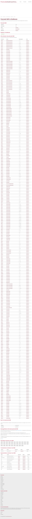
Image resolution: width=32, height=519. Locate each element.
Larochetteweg (8, 238)
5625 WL (2, 394)
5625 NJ (2, 269)
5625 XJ (2, 412)
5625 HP (2, 201)
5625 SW (2, 350)
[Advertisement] (16, 10)
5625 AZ (2, 68)
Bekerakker (7, 381)
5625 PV (2, 307)
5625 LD (2, 233)
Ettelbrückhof (8, 282)
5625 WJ (2, 391)
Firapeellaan (7, 195)
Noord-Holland (2, 484)
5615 (25, 442)
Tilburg (1, 500)
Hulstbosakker (8, 375)
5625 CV (2, 121)
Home (20, 1)
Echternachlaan (8, 202)
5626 (17, 443)
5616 (27, 442)
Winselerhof (7, 254)
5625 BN (2, 86)
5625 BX (2, 96)
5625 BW (2, 95)
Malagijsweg (7, 189)
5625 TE (2, 354)
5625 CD (2, 102)
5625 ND (2, 263)
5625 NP (2, 276)
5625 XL (2, 415)
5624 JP (19, 463)
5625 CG (2, 105)
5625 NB (2, 260)
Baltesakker (7, 351)
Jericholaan (7, 354)
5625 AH (2, 49)
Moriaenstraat (8, 139)
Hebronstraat (8, 297)
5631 (27, 443)
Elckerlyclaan (8, 148)
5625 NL (2, 272)
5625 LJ (2, 239)
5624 (12, 443)
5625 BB (2, 71)
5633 (4, 445)
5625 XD (2, 406)
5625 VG (2, 363)
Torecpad (7, 157)
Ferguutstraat (8, 127)
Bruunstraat (7, 167)
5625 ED (2, 136)
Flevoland (2, 477)
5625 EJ (2, 142)
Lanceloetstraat (8, 95)
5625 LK (2, 241)
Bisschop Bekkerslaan (9, 307)
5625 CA (2, 98)
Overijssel (2, 485)
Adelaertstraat (8, 186)
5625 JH (2, 211)
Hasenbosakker (8, 418)
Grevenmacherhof (8, 251)
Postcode (9, 1)
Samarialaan (8, 310)
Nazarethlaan (8, 298)
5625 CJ (2, 108)
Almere (1, 499)
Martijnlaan (7, 123)
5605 (12, 442)
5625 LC (2, 232)
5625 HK (2, 195)
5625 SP (2, 347)
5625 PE (2, 289)
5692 (22, 445)
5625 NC (2, 261)
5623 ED (19, 460)
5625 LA (2, 229)
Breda (1, 502)
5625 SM (2, 344)
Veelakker (7, 391)
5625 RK (2, 320)
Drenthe (2, 476)
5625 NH (2, 267)
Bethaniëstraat (8, 294)
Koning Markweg (8, 158)
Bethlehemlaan (8, 291)
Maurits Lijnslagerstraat (9, 80)
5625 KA (2, 213)
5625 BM (2, 84)
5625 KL (2, 226)
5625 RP (2, 326)
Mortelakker (7, 385)
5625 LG (2, 236)
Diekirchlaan (7, 49)
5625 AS (2, 61)
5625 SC (2, 335)
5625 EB (2, 133)
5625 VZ (2, 382)
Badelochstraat (8, 70)
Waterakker (7, 394)
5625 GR (2, 179)
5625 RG (2, 316)
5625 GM (2, 174)
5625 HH (2, 192)
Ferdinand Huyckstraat (9, 115)
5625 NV (2, 282)
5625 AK (2, 52)
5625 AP (2, 58)
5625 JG (2, 210)
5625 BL (2, 83)
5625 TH (2, 357)
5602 (6, 442)
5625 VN (2, 372)
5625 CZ (2, 126)
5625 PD (2, 288)
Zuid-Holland (2, 489)
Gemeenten (29, 1)
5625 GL (2, 173)
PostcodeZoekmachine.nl (8, 516)
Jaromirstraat (8, 130)
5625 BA (2, 70)
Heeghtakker (8, 348)
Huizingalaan (8, 180)
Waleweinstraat (8, 142)
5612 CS (19, 469)
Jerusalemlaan (8, 301)
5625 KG (2, 220)
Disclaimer (2, 514)
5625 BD (2, 74)
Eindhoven (17, 27)
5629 (25, 443)
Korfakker (7, 345)
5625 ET (2, 154)
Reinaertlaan (8, 170)
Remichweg (7, 241)
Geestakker (7, 403)
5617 (1, 443)
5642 (9, 445)
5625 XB (2, 403)
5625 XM (2, 416)
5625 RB (2, 310)
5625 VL (2, 369)
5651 (12, 445)
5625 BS (2, 90)
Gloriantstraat (8, 74)
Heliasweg (7, 90)
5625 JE (2, 208)
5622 (6, 443)
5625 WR (2, 397)
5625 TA (2, 351)
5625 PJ (2, 294)
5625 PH (2, 292)
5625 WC (2, 384)
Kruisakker (7, 335)
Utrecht (1, 486)
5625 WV (2, 400)
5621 (4, 443)
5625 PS (2, 304)
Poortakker (7, 344)
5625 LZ (2, 257)
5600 (1, 442)
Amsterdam (2, 492)
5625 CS (2, 118)
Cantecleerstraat (8, 177)
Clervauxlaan (8, 229)
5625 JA (2, 202)
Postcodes (24, 1)
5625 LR (2, 248)
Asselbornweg (8, 239)
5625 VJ (2, 366)
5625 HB (2, 185)
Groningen (2, 498)
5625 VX (2, 381)
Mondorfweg (8, 236)
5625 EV (2, 155)
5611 (14, 442)
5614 (22, 442)
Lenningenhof (8, 279)
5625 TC (2, 353)
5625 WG (2, 388)
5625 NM (2, 273)
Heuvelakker (8, 366)
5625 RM (2, 323)
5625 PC (2, 286)
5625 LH (2, 238)
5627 (19, 443)
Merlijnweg (7, 154)
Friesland (2, 478)
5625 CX (2, 124)
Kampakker (7, 359)
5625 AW (2, 65)
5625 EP (2, 149)
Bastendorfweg (8, 235)
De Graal (7, 126)
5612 (17, 442)
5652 (14, 445)
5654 (19, 445)
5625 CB (2, 99)
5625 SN (2, 345)
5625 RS (2, 329)
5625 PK (2, 295)
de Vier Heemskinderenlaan (9, 183)
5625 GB (2, 161)
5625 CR (2, 117)
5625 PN (2, 300)
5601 (4, 442)
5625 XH (2, 410)
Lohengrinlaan (8, 143)
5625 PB (2, 285)
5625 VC (2, 359)
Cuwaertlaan (8, 198)
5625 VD (2, 360)
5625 (14, 443)
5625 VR (2, 375)
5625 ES (2, 152)
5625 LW (2, 254)
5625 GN (2, 176)
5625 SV (2, 348)
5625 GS (2, 180)
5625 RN (2, 325)
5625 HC (2, 186)
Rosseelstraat (8, 192)
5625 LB (2, 230)
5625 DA (2, 127)
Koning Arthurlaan (8, 98)
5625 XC (2, 404)
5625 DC (2, 130)
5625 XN (2, 418)
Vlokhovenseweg (8, 397)
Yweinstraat (7, 152)
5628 (22, 443)
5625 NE (2, 264)
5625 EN (2, 148)
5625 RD (2, 313)
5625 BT (2, 92)
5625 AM (2, 55)
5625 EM (2, 146)
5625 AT (2, 62)
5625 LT (2, 251)
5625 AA (2, 40)
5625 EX (2, 158)
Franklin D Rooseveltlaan (9, 61)
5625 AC (2, 43)
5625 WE (2, 387)
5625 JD (2, 207)
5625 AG (19, 457)
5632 (1, 445)
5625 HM (2, 198)
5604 (9, 442)
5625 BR (2, 89)
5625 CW (2, 123)
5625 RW (2, 332)
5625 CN (2, 114)
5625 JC (2, 205)
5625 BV (2, 93)
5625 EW (2, 157)
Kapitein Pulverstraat (9, 114)
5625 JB (2, 204)
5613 (19, 442)
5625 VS (2, 376)
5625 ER (2, 151)
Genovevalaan (8, 52)
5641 (6, 445)
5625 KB (2, 214)
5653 (17, 445)
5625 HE (2, 189)
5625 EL (2, 145)
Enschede (2, 501)
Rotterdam (2, 493)
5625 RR (2, 328)
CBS (2, 438)
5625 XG (2, 409)
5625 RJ (2, 319)
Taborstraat (7, 332)
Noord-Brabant (2, 483)
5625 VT (2, 378)
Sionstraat (7, 328)
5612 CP (19, 466)
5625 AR (2, 59)
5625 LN (2, 245)
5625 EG (2, 139)
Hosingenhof (8, 269)
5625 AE (2, 46)
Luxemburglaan (8, 260)
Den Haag (2, 494)
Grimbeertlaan (8, 161)
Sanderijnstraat (8, 93)
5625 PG (2, 291)
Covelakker (7, 388)
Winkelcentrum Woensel (9, 40)
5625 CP (2, 115)
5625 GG (2, 167)
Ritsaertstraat (8, 136)
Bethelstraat (7, 322)
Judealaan (7, 317)
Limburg (2, 482)
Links (1, 513)
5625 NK (2, 270)
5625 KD (2, 217)
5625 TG (2, 356)
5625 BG (2, 77)
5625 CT (2, 120)
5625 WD (2, 385)
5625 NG (2, 266)
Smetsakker (7, 338)
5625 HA (2, 183)
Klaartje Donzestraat (8, 108)
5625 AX (2, 67)
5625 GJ (2, 170)
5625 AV (2, 64)
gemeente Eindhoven (19, 430)
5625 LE (2, 235)
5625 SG (2, 338)
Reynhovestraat (8, 117)
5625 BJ (2, 80)
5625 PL (2, 297)
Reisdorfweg (7, 233)
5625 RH (2, 317)
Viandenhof (7, 245)
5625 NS (2, 279)
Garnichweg (7, 264)
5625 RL (2, 322)
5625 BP (2, 87)
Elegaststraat (8, 121)
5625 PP (2, 301)
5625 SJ (2, 341)
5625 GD (2, 164)
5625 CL (2, 111)
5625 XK (2, 413)
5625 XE (2, 407)
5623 (9, 443)
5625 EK (2, 143)
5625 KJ (2, 223)
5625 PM (2, 298)
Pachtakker (7, 384)
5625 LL (2, 242)
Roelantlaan (7, 182)
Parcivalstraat (8, 155)
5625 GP (2, 177)
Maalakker (7, 341)
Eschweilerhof (8, 273)
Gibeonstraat (8, 325)
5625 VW (2, 379)
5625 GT (2, 182)
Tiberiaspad (7, 289)
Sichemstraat (8, 295)
